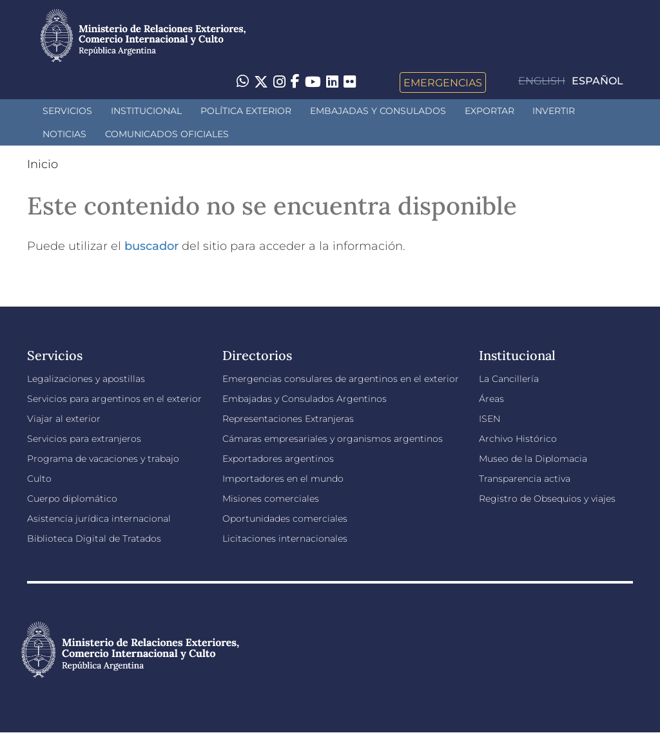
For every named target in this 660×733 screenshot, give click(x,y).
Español (597, 81)
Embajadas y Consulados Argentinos (304, 399)
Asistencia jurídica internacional (99, 518)
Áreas (491, 399)
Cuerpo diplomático (72, 498)
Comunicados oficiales (167, 134)
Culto (39, 478)
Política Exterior (245, 111)
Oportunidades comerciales (284, 518)
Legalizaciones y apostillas (86, 379)
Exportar (489, 111)
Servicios (67, 111)
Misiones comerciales (270, 498)
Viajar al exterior (64, 418)
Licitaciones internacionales (284, 538)
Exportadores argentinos (278, 458)
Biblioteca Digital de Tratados (94, 538)
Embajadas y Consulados (378, 111)
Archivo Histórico (518, 438)
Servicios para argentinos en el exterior (114, 399)
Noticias (64, 134)
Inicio (42, 164)
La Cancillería (509, 379)
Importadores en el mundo (283, 478)
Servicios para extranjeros (84, 438)
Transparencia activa (524, 478)
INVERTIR (553, 111)
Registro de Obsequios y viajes (547, 498)
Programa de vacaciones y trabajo (103, 458)
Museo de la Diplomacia (533, 458)
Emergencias (442, 82)
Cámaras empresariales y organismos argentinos (332, 438)
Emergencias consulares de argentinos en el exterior (340, 379)
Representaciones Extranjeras (288, 418)
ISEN (489, 418)
